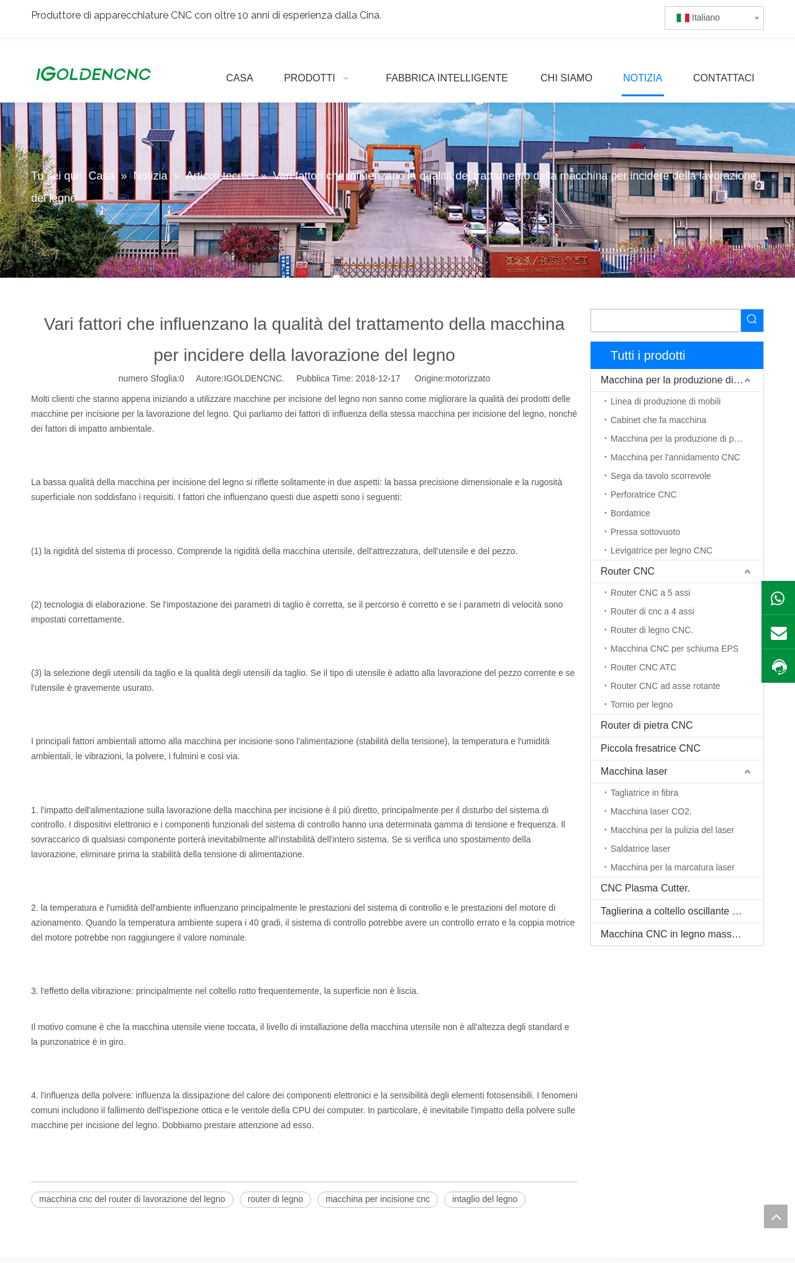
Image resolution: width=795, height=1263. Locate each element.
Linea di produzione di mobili (665, 401)
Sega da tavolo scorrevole (661, 476)
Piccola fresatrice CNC (651, 748)
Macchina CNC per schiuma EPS (674, 649)
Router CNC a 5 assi (650, 593)
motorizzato (467, 378)
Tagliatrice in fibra (644, 793)
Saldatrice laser (641, 849)
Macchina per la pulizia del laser (672, 830)
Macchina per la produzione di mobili (681, 380)
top (776, 1216)
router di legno (276, 1199)
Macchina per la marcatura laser (673, 867)
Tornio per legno (642, 704)
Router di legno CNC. (652, 630)
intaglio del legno (484, 1199)
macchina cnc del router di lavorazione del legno (132, 1199)
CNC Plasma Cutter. (645, 888)
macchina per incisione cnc (377, 1199)
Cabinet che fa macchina (658, 420)
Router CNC (628, 571)
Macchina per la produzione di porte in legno (687, 439)
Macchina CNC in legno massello (674, 934)
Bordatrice (630, 513)
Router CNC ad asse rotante (665, 686)
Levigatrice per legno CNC (661, 550)
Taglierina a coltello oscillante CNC (677, 911)
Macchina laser (634, 771)
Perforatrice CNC (644, 494)
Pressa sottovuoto (645, 532)
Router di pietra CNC (647, 725)
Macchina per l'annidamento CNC (675, 457)
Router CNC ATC (643, 667)
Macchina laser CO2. (651, 811)
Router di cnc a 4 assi (652, 611)
